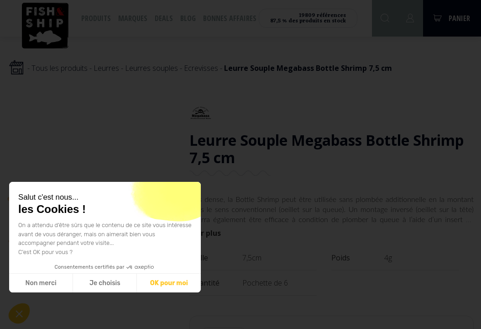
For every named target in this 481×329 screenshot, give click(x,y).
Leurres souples (151, 68)
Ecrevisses (201, 68)
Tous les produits (59, 68)
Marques (132, 18)
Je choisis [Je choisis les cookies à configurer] (104, 283)
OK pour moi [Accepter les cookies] (169, 283)
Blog (188, 18)
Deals (164, 18)
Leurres (106, 68)
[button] (19, 313)
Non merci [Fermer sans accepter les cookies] (40, 283)
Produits (96, 18)
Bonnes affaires (229, 18)
